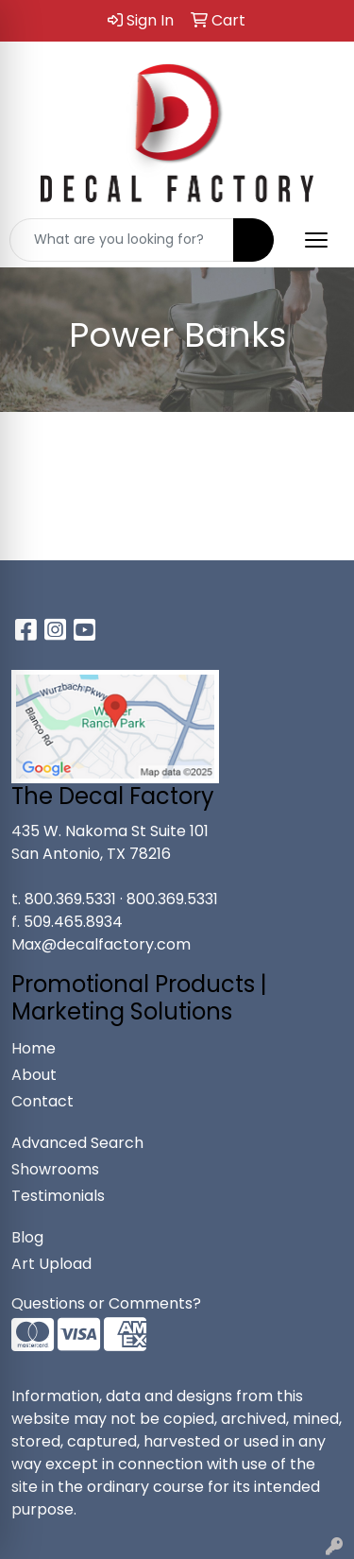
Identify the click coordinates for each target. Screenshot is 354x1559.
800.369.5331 (70, 899)
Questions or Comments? (106, 1303)
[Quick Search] (121, 240)
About (34, 1075)
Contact (42, 1101)
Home (33, 1048)
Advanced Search (77, 1143)
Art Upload (51, 1264)
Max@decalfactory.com (101, 944)
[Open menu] (316, 240)
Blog (27, 1237)
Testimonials (58, 1196)
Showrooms (55, 1169)
